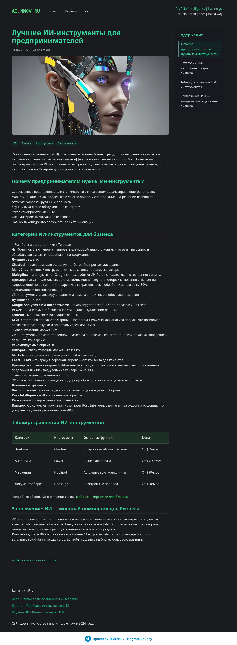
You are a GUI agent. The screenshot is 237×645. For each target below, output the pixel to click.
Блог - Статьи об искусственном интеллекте (45, 599)
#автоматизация (67, 143)
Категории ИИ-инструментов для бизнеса (195, 68)
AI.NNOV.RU (26, 11)
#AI (15, 143)
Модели (71, 11)
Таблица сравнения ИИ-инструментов (199, 84)
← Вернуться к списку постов (34, 560)
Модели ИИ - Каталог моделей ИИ (38, 612)
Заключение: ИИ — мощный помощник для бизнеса (199, 101)
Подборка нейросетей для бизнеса (101, 496)
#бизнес (26, 143)
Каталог (54, 11)
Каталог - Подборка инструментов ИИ (40, 605)
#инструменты (44, 143)
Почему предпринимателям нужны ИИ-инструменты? (200, 49)
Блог (84, 11)
